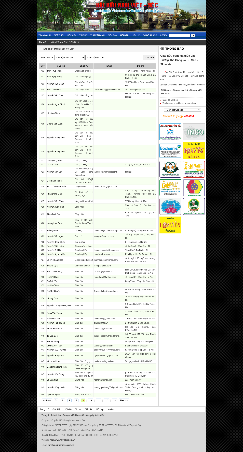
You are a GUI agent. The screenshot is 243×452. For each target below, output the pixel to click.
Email (109, 66)
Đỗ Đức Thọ (52, 281)
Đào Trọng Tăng (54, 76)
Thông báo (174, 48)
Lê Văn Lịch (52, 164)
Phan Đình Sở (53, 214)
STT (43, 66)
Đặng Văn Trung (54, 313)
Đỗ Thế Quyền (53, 291)
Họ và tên (60, 66)
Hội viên (72, 35)
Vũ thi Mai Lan (53, 361)
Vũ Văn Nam (52, 380)
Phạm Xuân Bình (54, 328)
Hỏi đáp (124, 35)
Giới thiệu (59, 35)
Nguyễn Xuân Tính (55, 207)
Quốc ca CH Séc (170, 100)
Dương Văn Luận (54, 124)
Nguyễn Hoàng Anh (55, 138)
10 (90, 400)
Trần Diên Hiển (54, 89)
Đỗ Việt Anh (52, 230)
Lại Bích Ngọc (53, 394)
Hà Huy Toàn (53, 285)
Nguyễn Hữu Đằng (55, 374)
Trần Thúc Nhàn (54, 71)
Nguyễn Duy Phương (56, 350)
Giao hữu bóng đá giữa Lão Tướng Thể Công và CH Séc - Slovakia (179, 60)
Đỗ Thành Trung (54, 181)
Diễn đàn (112, 35)
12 (106, 400)
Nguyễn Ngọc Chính (56, 104)
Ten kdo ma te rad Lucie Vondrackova (179, 103)
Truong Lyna (52, 266)
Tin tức (83, 35)
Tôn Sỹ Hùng (53, 342)
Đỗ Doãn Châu (53, 319)
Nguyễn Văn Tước (55, 95)
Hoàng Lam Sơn (54, 223)
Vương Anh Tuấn (54, 346)
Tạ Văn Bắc (52, 336)
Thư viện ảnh (97, 35)
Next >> (123, 400)
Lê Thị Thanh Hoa (55, 260)
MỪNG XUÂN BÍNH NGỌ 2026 (65, 42)
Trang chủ (44, 35)
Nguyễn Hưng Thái (55, 355)
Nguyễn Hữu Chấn (55, 84)
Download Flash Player (178, 85)
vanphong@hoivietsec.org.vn (61, 445)
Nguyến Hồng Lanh (55, 387)
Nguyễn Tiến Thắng (56, 323)
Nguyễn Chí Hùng (55, 250)
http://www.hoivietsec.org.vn (62, 440)
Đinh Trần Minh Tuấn (56, 186)
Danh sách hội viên (64, 49)
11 (98, 400)
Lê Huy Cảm (52, 298)
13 (114, 400)
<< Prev (47, 400)
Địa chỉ (140, 66)
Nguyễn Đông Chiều (56, 242)
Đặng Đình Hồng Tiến (56, 367)
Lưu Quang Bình (54, 160)
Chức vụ (84, 66)
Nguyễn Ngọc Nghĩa (56, 254)
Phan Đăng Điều (54, 194)
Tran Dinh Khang (54, 271)
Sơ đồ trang (150, 35)
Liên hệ (135, 35)
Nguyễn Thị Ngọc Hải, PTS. (59, 305)
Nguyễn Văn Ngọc (55, 236)
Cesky (163, 35)
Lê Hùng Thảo (53, 113)
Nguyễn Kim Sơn (54, 172)
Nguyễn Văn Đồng (55, 201)
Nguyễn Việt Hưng (55, 246)
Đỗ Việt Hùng (53, 277)
